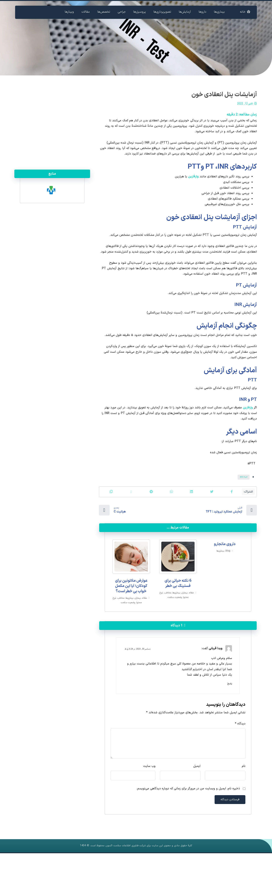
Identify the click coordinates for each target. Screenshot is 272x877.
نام (243, 788)
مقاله (191, 611)
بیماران (185, 611)
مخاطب (167, 611)
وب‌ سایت (149, 788)
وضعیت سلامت (174, 615)
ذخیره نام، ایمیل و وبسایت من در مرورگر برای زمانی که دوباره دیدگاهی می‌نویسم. (188, 811)
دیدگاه (240, 745)
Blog (228, 570)
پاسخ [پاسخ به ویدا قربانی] (229, 704)
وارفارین (193, 180)
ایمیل (196, 788)
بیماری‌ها (220, 570)
